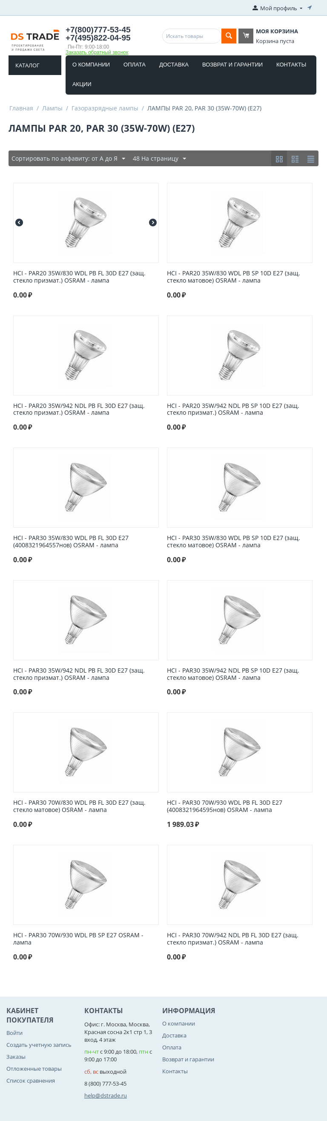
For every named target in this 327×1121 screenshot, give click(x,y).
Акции (82, 84)
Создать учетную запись (39, 1045)
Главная (21, 108)
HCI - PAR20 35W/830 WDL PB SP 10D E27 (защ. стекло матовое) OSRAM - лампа (233, 277)
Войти (14, 1033)
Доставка (174, 64)
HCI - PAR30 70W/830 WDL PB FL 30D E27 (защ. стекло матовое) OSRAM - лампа (79, 806)
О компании (91, 64)
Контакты (291, 64)
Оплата (134, 64)
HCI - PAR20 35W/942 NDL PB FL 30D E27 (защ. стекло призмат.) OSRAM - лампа (79, 409)
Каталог (27, 65)
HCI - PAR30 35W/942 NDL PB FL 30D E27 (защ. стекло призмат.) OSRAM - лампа (79, 674)
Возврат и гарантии (232, 64)
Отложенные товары (34, 1068)
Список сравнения (30, 1080)
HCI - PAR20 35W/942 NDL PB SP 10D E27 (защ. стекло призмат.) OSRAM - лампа (233, 409)
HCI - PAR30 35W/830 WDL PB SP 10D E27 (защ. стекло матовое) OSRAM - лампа (233, 541)
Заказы (16, 1056)
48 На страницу (159, 158)
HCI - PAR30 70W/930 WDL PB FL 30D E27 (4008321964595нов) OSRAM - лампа (224, 806)
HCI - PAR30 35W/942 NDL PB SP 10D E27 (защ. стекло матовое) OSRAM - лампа (233, 674)
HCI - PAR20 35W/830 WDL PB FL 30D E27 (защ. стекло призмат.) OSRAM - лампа (79, 277)
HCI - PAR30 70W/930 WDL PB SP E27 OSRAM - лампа (78, 939)
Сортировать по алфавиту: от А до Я (68, 158)
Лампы (52, 108)
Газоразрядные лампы (105, 108)
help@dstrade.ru (105, 1095)
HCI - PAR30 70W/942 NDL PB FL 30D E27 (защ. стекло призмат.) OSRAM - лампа (232, 939)
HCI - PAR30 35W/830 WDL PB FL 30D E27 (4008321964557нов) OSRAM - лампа (71, 541)
